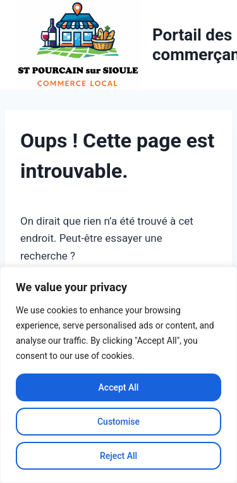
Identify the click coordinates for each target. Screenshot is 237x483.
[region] (118, 375)
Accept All (119, 387)
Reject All (118, 456)
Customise (118, 422)
